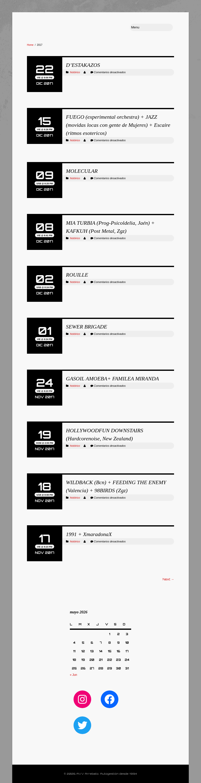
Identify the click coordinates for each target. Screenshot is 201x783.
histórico (75, 72)
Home (30, 45)
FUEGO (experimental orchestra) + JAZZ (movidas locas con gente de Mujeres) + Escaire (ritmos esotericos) (118, 125)
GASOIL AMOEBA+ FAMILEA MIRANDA (112, 378)
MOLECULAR (82, 171)
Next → (168, 579)
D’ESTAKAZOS (83, 65)
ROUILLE (77, 275)
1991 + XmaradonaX (89, 534)
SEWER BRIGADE (86, 327)
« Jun (73, 675)
